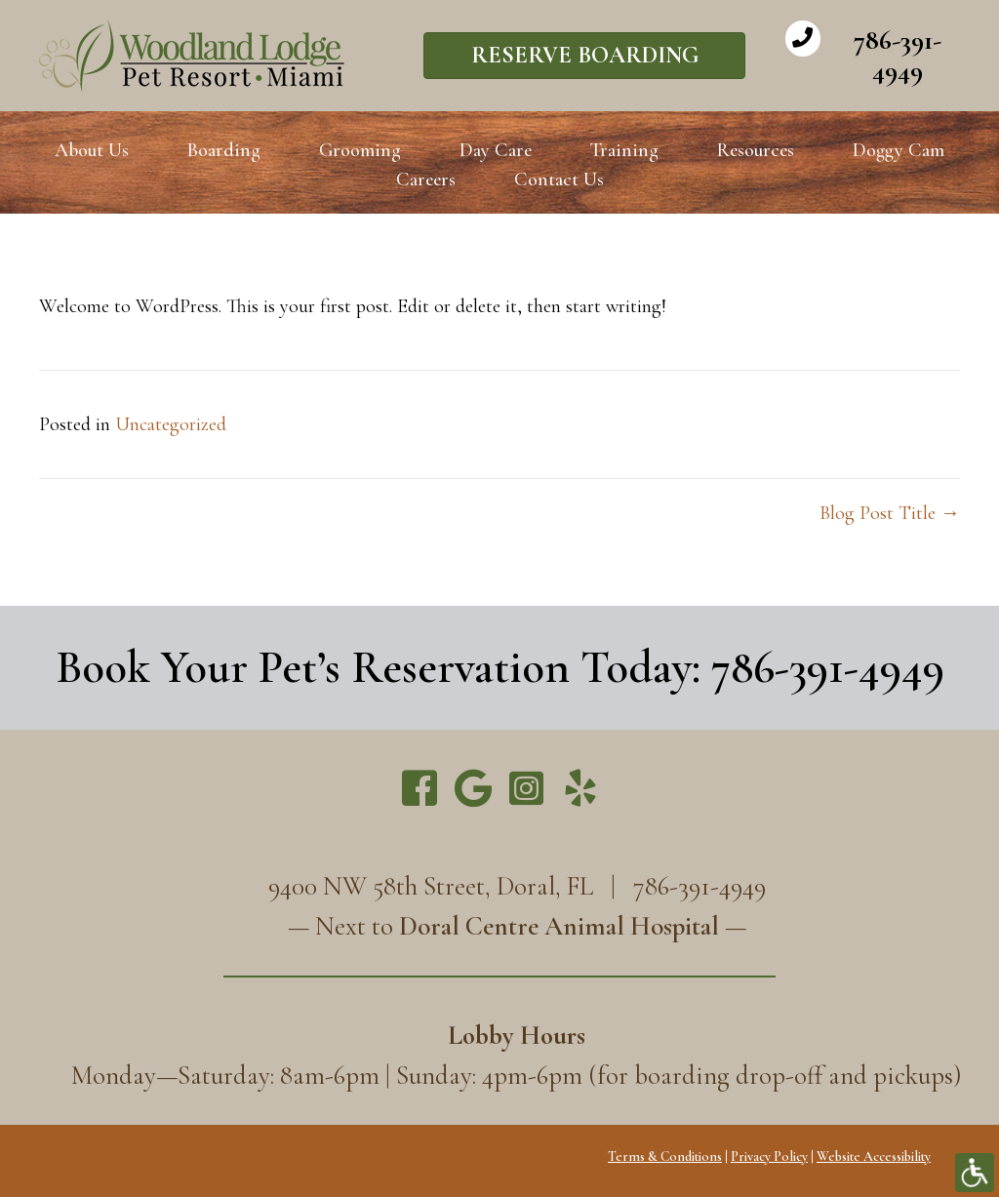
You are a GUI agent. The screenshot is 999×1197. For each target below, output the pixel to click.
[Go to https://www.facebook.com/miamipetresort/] (419, 791)
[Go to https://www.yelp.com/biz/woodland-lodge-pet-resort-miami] (580, 791)
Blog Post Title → (889, 513)
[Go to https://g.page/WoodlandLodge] (473, 790)
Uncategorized (170, 424)
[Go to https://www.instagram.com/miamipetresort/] (526, 790)
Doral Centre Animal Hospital (559, 926)
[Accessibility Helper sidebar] (974, 1172)
